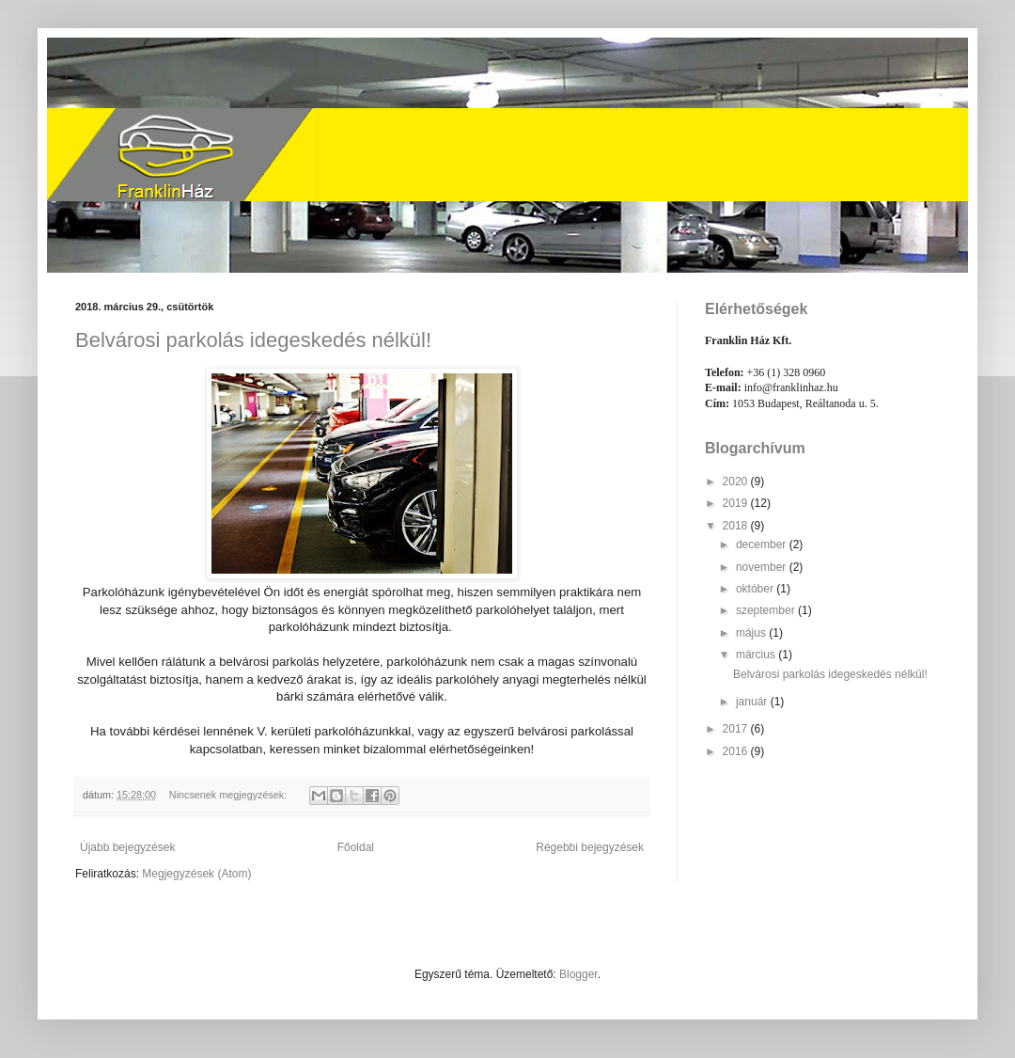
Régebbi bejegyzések (590, 847)
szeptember (767, 610)
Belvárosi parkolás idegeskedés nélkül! (253, 340)
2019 (737, 503)
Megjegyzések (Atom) (196, 873)
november (762, 567)
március (757, 654)
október (756, 588)
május (752, 633)
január (753, 701)
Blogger (578, 974)
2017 (737, 728)
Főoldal (355, 847)
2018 (737, 525)
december (762, 544)
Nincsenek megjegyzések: (229, 794)
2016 (737, 751)
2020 (737, 481)
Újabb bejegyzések (127, 847)
